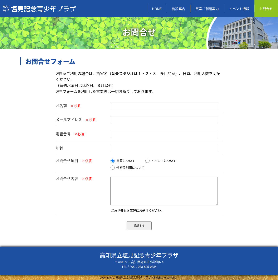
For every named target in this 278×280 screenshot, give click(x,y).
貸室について (123, 160)
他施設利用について (128, 167)
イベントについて (160, 160)
